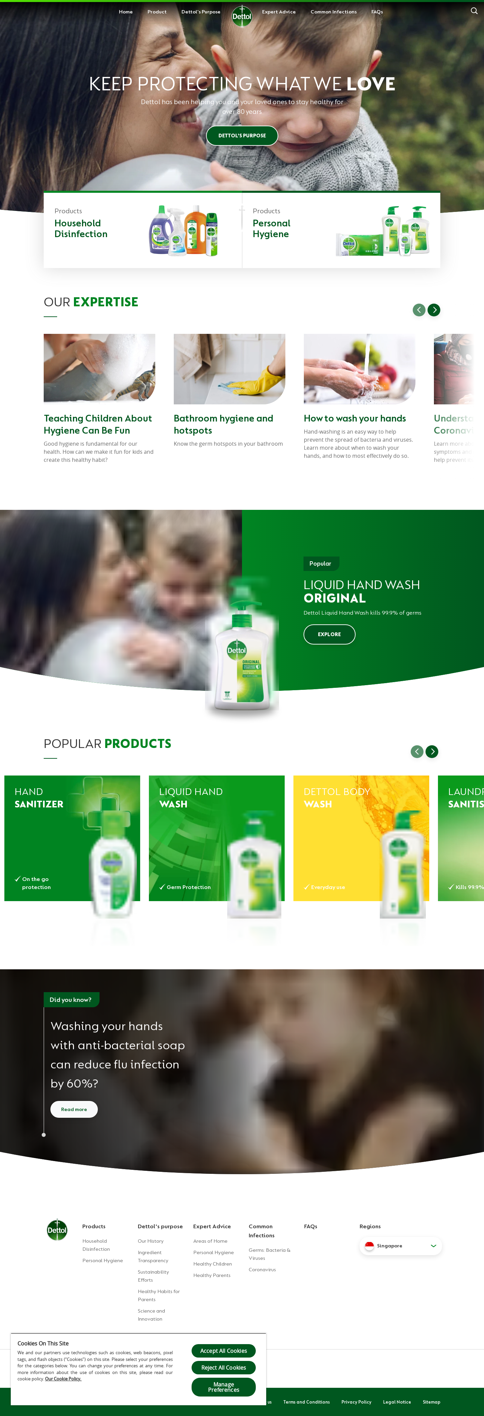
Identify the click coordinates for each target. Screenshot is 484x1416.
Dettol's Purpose (201, 12)
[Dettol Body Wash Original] (361, 838)
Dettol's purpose (160, 1226)
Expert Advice (279, 12)
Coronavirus (262, 1270)
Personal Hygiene (102, 1260)
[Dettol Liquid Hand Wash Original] (217, 838)
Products (94, 1226)
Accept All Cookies (223, 1351)
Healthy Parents (212, 1275)
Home (126, 12)
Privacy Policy (356, 1402)
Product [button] (157, 12)
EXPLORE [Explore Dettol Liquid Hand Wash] (329, 634)
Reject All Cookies (223, 1367)
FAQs (377, 12)
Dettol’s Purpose (242, 136)
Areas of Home (210, 1241)
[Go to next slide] (434, 310)
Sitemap (431, 1402)
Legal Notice (397, 1402)
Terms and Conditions (306, 1402)
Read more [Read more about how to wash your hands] (74, 1109)
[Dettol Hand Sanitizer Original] (72, 838)
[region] (138, 1369)
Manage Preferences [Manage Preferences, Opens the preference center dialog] (223, 1387)
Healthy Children (212, 1264)
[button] (401, 1246)
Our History (151, 1241)
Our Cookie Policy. (63, 1379)
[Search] (474, 11)
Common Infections (334, 12)
